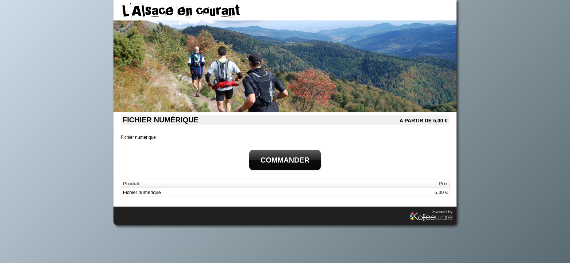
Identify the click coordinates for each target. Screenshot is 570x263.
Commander (285, 160)
